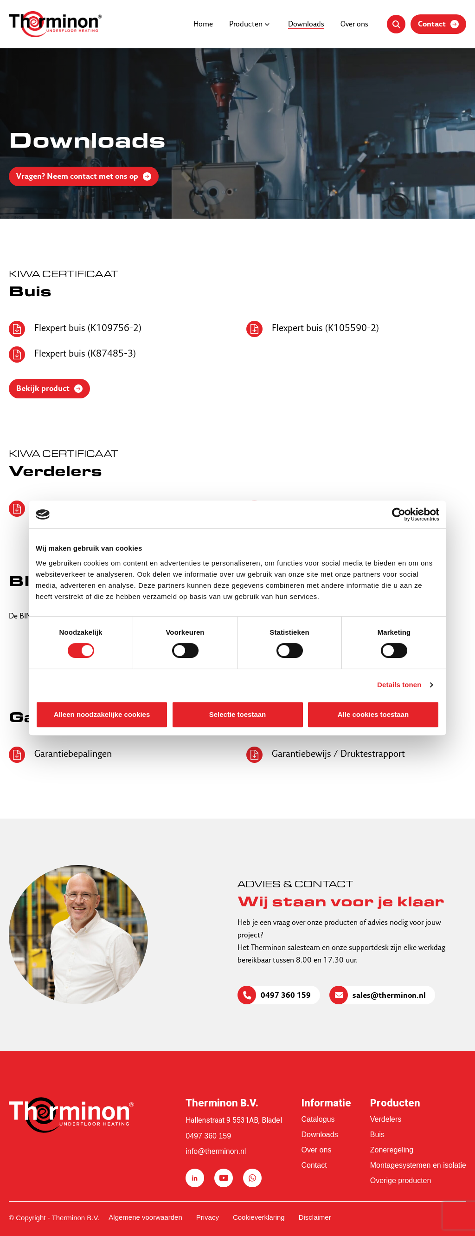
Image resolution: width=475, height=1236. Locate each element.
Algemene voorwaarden (145, 1217)
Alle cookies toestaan (373, 714)
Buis (377, 1134)
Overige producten (400, 1180)
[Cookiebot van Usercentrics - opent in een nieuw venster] (398, 514)
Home (203, 24)
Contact (314, 1165)
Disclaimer (315, 1217)
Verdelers (386, 1119)
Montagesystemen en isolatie (418, 1165)
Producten (246, 24)
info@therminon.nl (216, 1151)
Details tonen (399, 685)
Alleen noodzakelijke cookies (102, 714)
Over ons (354, 24)
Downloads (306, 24)
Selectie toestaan (237, 714)
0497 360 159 (286, 996)
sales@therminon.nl (389, 996)
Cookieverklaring (259, 1217)
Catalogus (318, 1119)
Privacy (207, 1217)
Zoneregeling (391, 1150)
